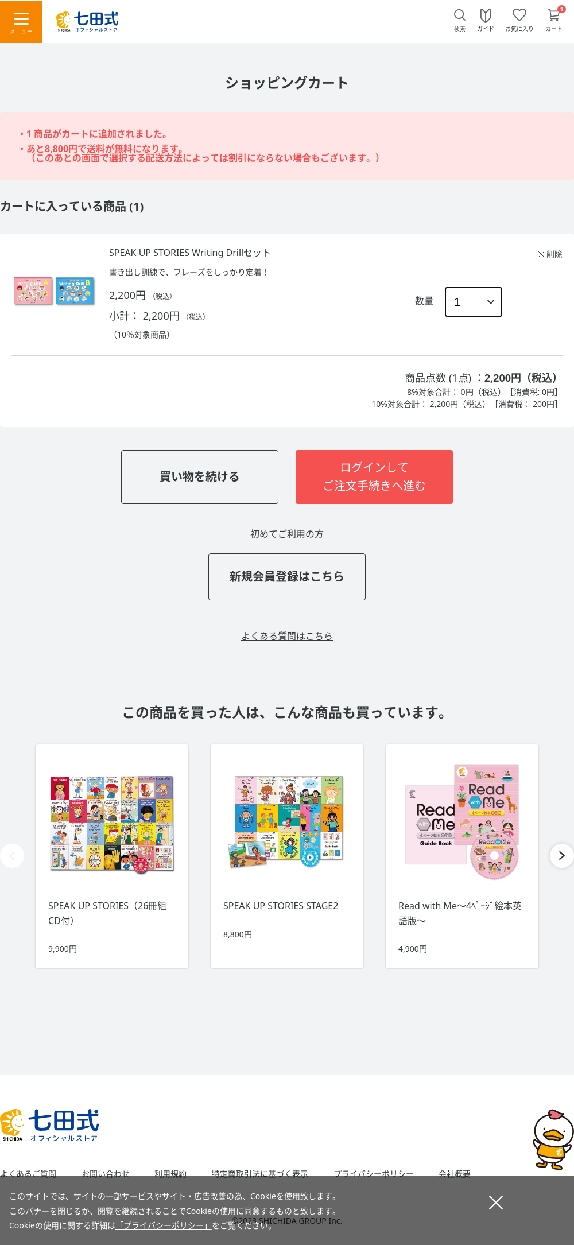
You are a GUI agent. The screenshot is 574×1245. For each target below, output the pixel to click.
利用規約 (170, 1174)
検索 (460, 29)
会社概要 (455, 1174)
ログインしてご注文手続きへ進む (374, 477)
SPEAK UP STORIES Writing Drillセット (190, 252)
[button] (562, 856)
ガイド (485, 28)
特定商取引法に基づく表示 (260, 1174)
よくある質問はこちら (287, 636)
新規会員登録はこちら (287, 576)
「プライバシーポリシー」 (163, 1225)
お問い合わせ (106, 1174)
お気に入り (519, 28)
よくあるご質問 (28, 1174)
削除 (554, 254)
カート (554, 28)
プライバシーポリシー (373, 1174)
